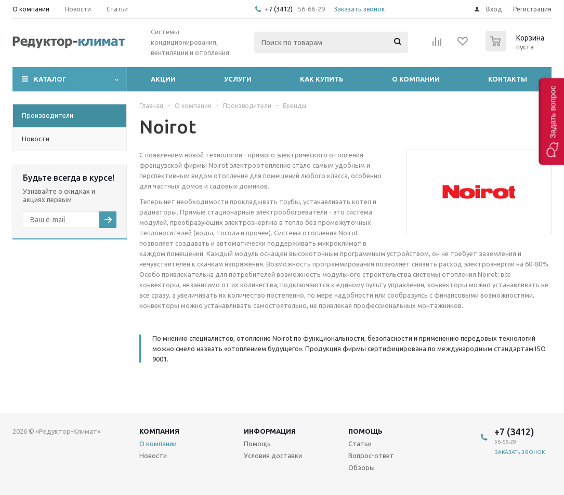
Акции (163, 79)
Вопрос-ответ (371, 455)
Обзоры (361, 467)
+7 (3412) (279, 8)
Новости (153, 455)
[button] (551, 121)
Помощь (365, 431)
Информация (270, 431)
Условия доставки (273, 455)
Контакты (507, 79)
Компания (159, 431)
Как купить (322, 79)
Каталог (50, 79)
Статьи (360, 443)
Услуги (238, 79)
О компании (416, 79)
